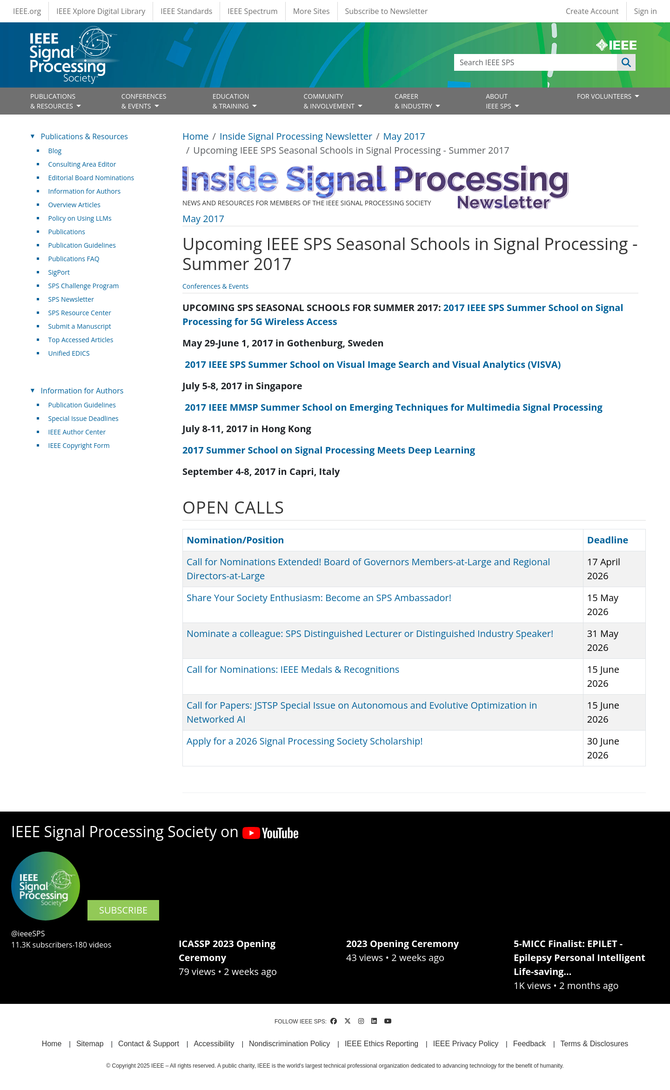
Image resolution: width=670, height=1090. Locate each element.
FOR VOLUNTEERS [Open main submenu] (605, 96)
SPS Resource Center (79, 312)
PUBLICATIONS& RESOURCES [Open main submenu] (52, 101)
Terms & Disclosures (595, 1044)
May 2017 (404, 136)
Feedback (529, 1044)
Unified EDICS (69, 353)
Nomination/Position (235, 540)
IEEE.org (27, 11)
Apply (626, 62)
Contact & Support (148, 1044)
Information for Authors (84, 191)
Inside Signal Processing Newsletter (296, 136)
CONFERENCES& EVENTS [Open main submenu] (144, 101)
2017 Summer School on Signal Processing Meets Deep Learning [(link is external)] (332, 450)
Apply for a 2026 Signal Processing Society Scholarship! (304, 741)
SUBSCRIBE (123, 910)
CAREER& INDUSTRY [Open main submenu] (414, 101)
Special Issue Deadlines (83, 418)
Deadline (608, 540)
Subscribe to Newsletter (386, 11)
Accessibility (214, 1044)
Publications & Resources (84, 136)
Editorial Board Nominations (91, 177)
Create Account (592, 11)
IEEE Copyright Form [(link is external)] (82, 445)
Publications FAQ (74, 258)
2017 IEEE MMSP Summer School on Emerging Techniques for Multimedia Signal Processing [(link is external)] (397, 407)
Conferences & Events (215, 286)
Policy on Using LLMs (80, 218)
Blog (55, 150)
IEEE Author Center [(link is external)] (80, 431)
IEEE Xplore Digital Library (100, 11)
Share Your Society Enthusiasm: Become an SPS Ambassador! (319, 597)
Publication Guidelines (82, 245)
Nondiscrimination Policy (289, 1044)
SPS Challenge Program (83, 285)
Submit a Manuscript (79, 326)
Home (195, 136)
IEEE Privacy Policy (465, 1044)
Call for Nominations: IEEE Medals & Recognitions (293, 669)
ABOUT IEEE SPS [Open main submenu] (499, 101)
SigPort (59, 272)
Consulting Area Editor (82, 164)
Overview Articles (74, 204)
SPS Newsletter (71, 299)
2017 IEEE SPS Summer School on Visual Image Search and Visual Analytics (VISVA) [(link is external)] (376, 364)
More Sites (311, 11)
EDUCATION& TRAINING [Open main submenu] (232, 101)
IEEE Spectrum (252, 11)
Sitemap (90, 1044)
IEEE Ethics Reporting (381, 1044)
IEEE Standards (186, 11)
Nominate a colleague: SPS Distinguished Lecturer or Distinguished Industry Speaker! (370, 633)
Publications (66, 231)
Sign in (645, 11)
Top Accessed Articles (81, 339)
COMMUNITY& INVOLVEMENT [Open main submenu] (329, 101)
